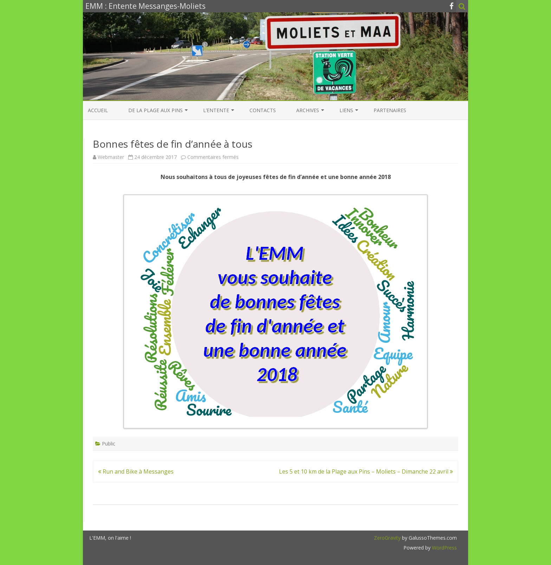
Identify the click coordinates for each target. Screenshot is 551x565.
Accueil (98, 110)
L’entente (216, 110)
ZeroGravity (387, 537)
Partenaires (390, 110)
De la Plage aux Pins (155, 110)
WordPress (443, 547)
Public (108, 443)
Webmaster (111, 157)
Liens (346, 110)
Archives (307, 110)
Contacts (262, 110)
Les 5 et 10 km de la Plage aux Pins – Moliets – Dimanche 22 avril (366, 471)
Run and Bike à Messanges (136, 471)
